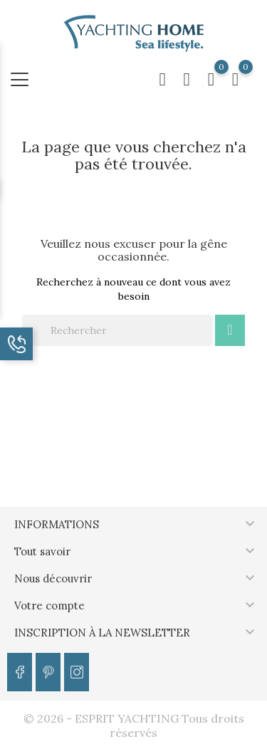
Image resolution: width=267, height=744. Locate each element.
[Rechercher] (117, 330)
